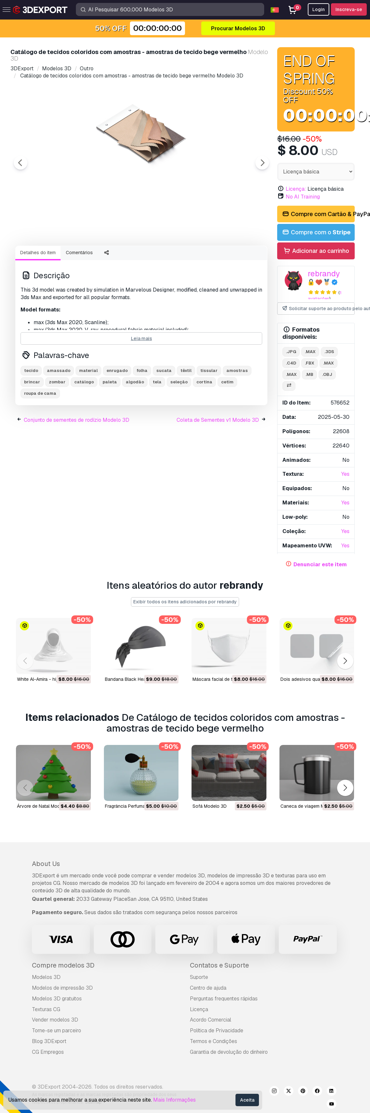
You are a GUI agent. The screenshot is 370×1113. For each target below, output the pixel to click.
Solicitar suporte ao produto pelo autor (318, 309)
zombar (57, 417)
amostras (237, 406)
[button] (345, 661)
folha (142, 406)
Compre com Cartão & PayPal (318, 214)
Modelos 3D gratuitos (57, 998)
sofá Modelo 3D (209, 806)
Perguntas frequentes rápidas (224, 998)
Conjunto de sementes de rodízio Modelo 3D (76, 455)
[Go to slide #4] (173, 258)
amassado (58, 406)
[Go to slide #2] (89, 258)
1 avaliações (324, 296)
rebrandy (324, 273)
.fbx (309, 363)
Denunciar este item (320, 564)
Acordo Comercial (210, 1019)
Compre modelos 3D (63, 965)
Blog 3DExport (49, 1041)
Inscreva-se (348, 9)
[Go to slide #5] (215, 258)
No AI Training (303, 196)
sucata (164, 406)
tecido (31, 406)
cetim (227, 417)
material (88, 406)
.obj (327, 374)
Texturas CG (46, 1009)
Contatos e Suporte (219, 965)
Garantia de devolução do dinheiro (229, 1052)
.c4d (291, 363)
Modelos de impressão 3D (62, 987)
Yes (345, 474)
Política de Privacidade (216, 1030)
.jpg (291, 351)
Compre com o (315, 232)
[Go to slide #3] (131, 258)
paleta (110, 417)
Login (318, 9)
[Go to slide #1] (48, 258)
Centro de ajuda (208, 987)
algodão (135, 417)
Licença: (296, 189)
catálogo (84, 417)
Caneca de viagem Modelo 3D (312, 806)
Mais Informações (174, 1099)
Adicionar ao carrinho (316, 251)
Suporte (199, 977)
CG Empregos (48, 1052)
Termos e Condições (213, 1041)
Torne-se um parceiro (56, 1030)
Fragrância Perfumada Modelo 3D (140, 806)
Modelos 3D (46, 977)
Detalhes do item (38, 288)
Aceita (247, 1100)
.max (310, 351)
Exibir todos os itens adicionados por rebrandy (185, 602)
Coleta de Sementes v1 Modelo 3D (218, 455)
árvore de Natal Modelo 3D (45, 806)
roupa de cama (40, 429)
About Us (46, 863)
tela (157, 417)
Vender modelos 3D (55, 1019)
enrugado (117, 406)
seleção (179, 417)
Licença (199, 1009)
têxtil (186, 406)
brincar (32, 417)
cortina (204, 417)
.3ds (329, 351)
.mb (309, 374)
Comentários (79, 288)
